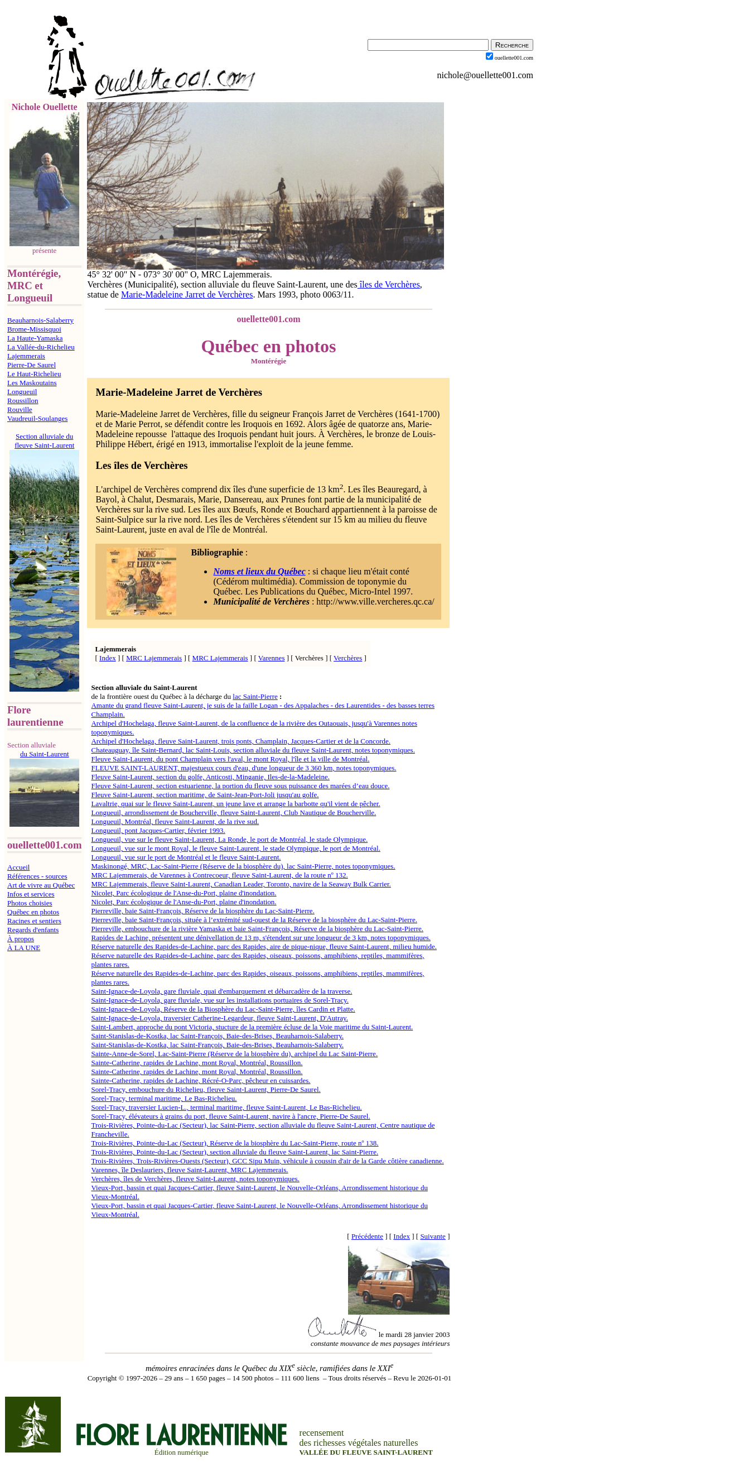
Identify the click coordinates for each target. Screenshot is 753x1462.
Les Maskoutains (31, 382)
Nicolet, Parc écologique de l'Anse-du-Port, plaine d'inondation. (183, 893)
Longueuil (22, 391)
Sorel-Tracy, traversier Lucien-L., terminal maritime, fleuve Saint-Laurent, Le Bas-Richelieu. (226, 1107)
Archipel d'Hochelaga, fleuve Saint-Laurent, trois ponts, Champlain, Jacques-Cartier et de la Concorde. (240, 741)
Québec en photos (33, 912)
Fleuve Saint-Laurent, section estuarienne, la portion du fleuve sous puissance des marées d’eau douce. (240, 786)
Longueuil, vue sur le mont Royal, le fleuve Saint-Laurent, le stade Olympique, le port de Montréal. (235, 848)
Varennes (271, 658)
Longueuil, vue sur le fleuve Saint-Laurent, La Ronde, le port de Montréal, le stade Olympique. (229, 839)
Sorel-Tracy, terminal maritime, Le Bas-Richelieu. (163, 1098)
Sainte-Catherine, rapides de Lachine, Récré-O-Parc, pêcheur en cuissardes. (200, 1080)
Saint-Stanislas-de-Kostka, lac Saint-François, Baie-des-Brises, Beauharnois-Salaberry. (217, 1036)
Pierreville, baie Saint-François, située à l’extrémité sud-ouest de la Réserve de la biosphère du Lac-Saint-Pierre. (254, 919)
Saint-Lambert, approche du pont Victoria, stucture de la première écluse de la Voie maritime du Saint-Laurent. (252, 1027)
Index (107, 658)
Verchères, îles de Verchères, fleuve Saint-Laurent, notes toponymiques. (195, 1179)
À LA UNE (23, 947)
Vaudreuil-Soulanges (37, 418)
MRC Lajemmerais (154, 658)
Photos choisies (29, 903)
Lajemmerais (26, 356)
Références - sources (37, 876)
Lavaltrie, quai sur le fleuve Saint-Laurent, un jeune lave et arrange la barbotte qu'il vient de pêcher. (235, 803)
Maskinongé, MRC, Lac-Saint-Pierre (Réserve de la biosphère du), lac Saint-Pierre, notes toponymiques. (243, 866)
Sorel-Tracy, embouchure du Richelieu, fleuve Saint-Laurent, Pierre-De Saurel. (205, 1089)
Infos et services (30, 894)
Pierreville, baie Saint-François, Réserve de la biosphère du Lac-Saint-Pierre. (202, 911)
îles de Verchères (389, 284)
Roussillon (22, 400)
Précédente (367, 1236)
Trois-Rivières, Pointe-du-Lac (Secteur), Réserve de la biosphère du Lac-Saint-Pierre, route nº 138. (234, 1143)
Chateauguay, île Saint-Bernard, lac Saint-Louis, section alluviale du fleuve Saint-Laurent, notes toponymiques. (252, 750)
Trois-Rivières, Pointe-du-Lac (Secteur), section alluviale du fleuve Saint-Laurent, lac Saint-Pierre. (234, 1152)
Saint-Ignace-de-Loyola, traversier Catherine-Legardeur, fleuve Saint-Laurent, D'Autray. (219, 1018)
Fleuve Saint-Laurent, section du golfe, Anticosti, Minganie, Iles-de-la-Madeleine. (210, 777)
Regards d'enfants (33, 930)
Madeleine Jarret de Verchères (195, 392)
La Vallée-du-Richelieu (41, 347)
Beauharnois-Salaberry (40, 320)
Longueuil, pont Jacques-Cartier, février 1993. (158, 830)
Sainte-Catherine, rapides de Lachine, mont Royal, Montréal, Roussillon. (196, 1062)
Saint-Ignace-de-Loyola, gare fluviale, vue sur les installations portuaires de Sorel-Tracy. (219, 1000)
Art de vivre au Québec (41, 885)
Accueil (18, 867)
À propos (20, 938)
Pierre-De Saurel (31, 365)
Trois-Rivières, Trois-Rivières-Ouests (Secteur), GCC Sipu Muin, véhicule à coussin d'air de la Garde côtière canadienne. (267, 1161)
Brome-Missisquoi (34, 329)
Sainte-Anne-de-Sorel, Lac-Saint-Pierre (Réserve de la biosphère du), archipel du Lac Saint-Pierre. (234, 1053)
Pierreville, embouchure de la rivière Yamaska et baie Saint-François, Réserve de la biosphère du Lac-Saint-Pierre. (257, 928)
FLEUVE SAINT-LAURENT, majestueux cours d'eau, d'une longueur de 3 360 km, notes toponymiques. (243, 768)
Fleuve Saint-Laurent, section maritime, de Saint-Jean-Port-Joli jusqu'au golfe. (204, 794)
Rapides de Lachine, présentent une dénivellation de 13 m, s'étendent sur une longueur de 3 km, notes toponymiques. (261, 937)
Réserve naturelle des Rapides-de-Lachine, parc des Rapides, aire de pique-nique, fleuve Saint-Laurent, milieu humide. (263, 946)
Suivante (433, 1236)
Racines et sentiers (34, 921)
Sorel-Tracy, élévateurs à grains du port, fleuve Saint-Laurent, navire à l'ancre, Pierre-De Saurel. (230, 1116)
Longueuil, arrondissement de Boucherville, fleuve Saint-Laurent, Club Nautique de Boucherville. (233, 812)
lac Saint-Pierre (255, 696)
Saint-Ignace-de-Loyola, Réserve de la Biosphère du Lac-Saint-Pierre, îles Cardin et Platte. (223, 1009)
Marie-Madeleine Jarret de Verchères (187, 294)
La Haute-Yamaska (34, 338)
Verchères (348, 658)
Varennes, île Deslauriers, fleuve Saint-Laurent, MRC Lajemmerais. (189, 1170)
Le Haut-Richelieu (34, 374)
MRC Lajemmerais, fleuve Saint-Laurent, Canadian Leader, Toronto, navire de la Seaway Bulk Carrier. (240, 884)
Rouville (19, 409)
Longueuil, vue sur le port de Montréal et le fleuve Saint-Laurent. (186, 857)
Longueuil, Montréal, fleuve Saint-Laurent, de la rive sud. (175, 821)
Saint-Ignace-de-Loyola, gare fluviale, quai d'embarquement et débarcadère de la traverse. (221, 991)
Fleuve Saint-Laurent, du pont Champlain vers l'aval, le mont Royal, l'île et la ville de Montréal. (230, 759)
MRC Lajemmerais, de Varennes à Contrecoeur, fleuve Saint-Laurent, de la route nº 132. (219, 875)
